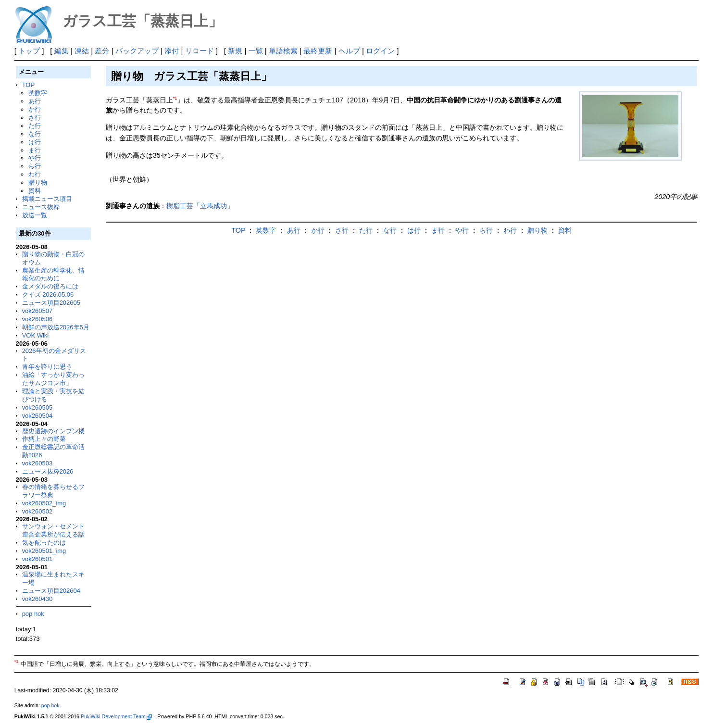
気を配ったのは (44, 542)
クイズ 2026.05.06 (48, 294)
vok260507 (37, 310)
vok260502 (37, 511)
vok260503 (37, 463)
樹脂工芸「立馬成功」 (200, 206)
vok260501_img (44, 550)
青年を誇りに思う (47, 366)
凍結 (82, 51)
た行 (34, 125)
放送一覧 (34, 215)
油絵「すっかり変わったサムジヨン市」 (53, 379)
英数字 (37, 93)
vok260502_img (44, 503)
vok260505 (37, 407)
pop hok (33, 613)
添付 (171, 51)
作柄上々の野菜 (44, 438)
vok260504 (37, 415)
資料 (34, 190)
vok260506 (37, 319)
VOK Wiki (35, 335)
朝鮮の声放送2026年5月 (55, 327)
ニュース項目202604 (51, 590)
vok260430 (37, 598)
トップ (29, 51)
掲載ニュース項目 (47, 198)
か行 (34, 109)
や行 (34, 158)
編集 (61, 51)
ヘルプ (349, 51)
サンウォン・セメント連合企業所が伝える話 (53, 530)
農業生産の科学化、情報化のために (53, 274)
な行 (34, 134)
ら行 (34, 166)
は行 (34, 142)
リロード (199, 51)
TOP (28, 84)
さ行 (34, 117)
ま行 (34, 150)
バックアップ (137, 51)
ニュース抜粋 (41, 207)
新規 (235, 51)
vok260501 (37, 559)
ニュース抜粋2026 (48, 471)
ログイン (380, 51)
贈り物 (37, 182)
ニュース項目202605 (51, 302)
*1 (175, 98)
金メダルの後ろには (50, 286)
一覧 (256, 51)
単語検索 (283, 51)
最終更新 (317, 51)
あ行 (34, 101)
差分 (102, 51)
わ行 (34, 174)
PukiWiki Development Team (116, 716)
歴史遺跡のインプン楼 (53, 431)
